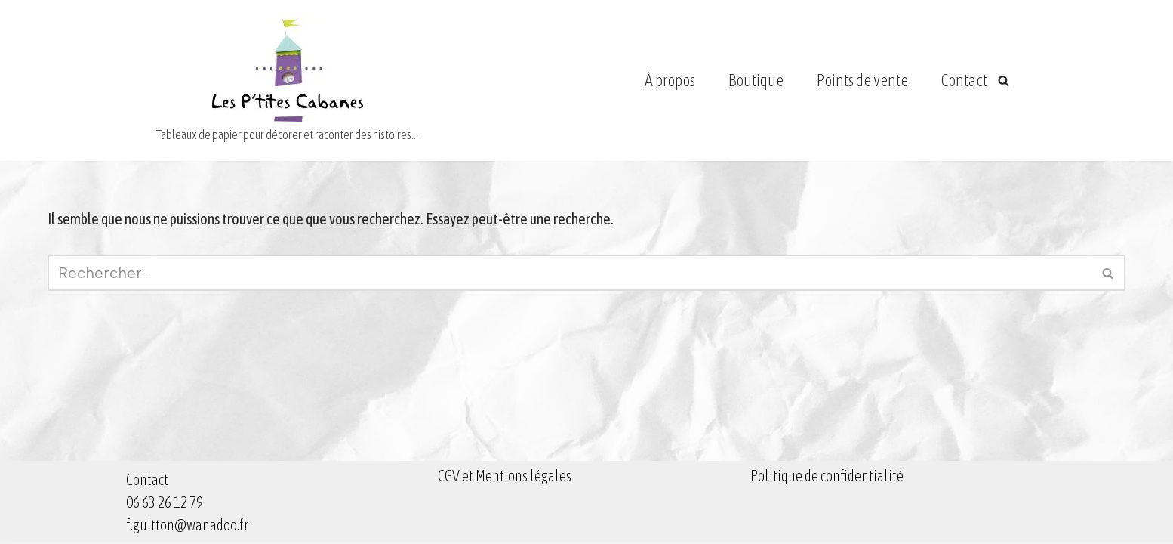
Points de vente (862, 80)
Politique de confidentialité (827, 475)
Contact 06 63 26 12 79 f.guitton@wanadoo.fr (187, 502)
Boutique (756, 80)
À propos (670, 80)
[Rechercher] (1003, 80)
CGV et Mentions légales (504, 475)
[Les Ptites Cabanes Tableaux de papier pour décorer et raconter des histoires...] (287, 80)
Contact (964, 80)
